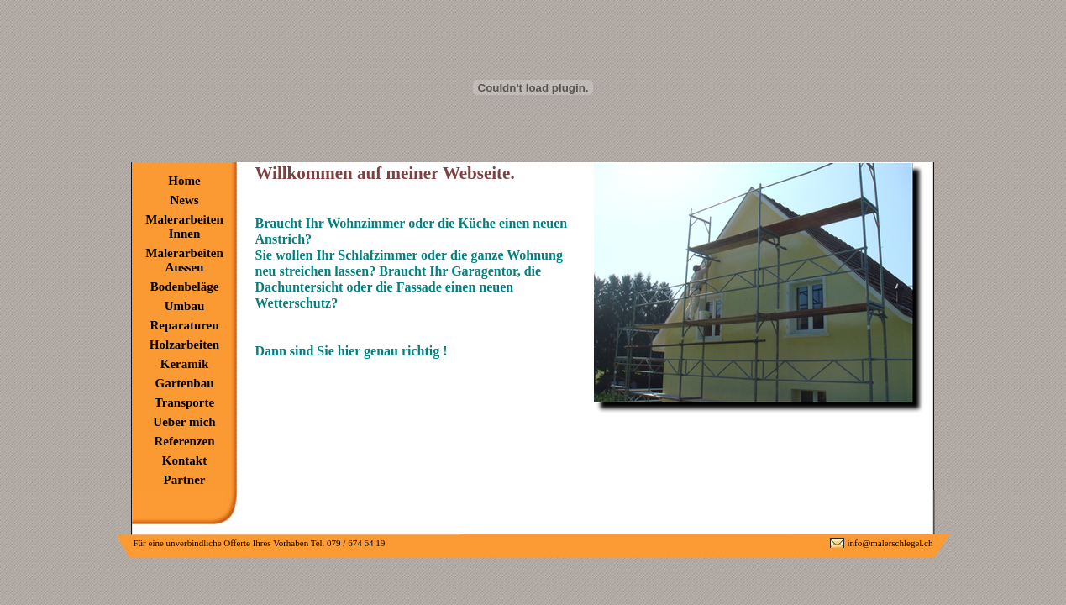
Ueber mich (184, 422)
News (184, 200)
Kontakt (184, 460)
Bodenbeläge (184, 286)
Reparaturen (184, 325)
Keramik (184, 364)
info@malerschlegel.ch (889, 543)
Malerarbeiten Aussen (184, 260)
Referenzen (184, 441)
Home (184, 180)
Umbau (185, 306)
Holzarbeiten (184, 344)
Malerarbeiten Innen (184, 226)
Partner (185, 480)
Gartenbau (184, 383)
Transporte (184, 402)
